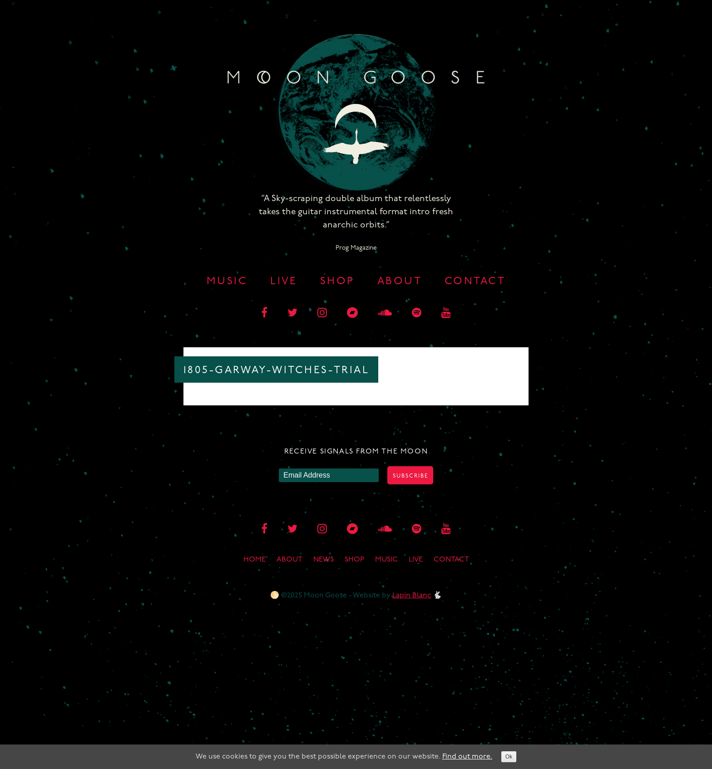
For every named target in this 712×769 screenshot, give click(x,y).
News (323, 559)
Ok (508, 757)
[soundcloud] (385, 313)
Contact (475, 281)
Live (283, 281)
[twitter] (292, 313)
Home (254, 559)
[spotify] (416, 313)
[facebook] (264, 313)
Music (227, 281)
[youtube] (446, 313)
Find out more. (467, 756)
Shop (337, 281)
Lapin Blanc (411, 595)
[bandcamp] (352, 313)
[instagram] (322, 313)
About (399, 281)
